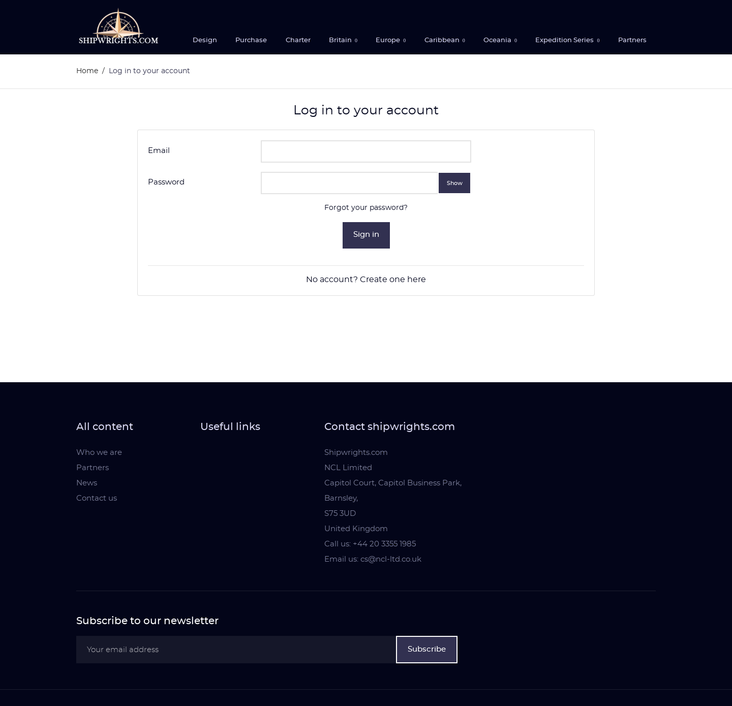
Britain (341, 40)
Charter (298, 40)
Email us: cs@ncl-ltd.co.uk (372, 559)
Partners (632, 40)
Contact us (96, 498)
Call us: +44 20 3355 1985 (370, 544)
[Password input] (349, 183)
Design (205, 40)
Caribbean (442, 40)
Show (455, 183)
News (86, 483)
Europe (389, 40)
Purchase (251, 40)
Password (166, 182)
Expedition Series (565, 40)
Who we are (99, 452)
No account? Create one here (366, 279)
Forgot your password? (366, 207)
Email (159, 151)
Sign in (366, 234)
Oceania (498, 40)
